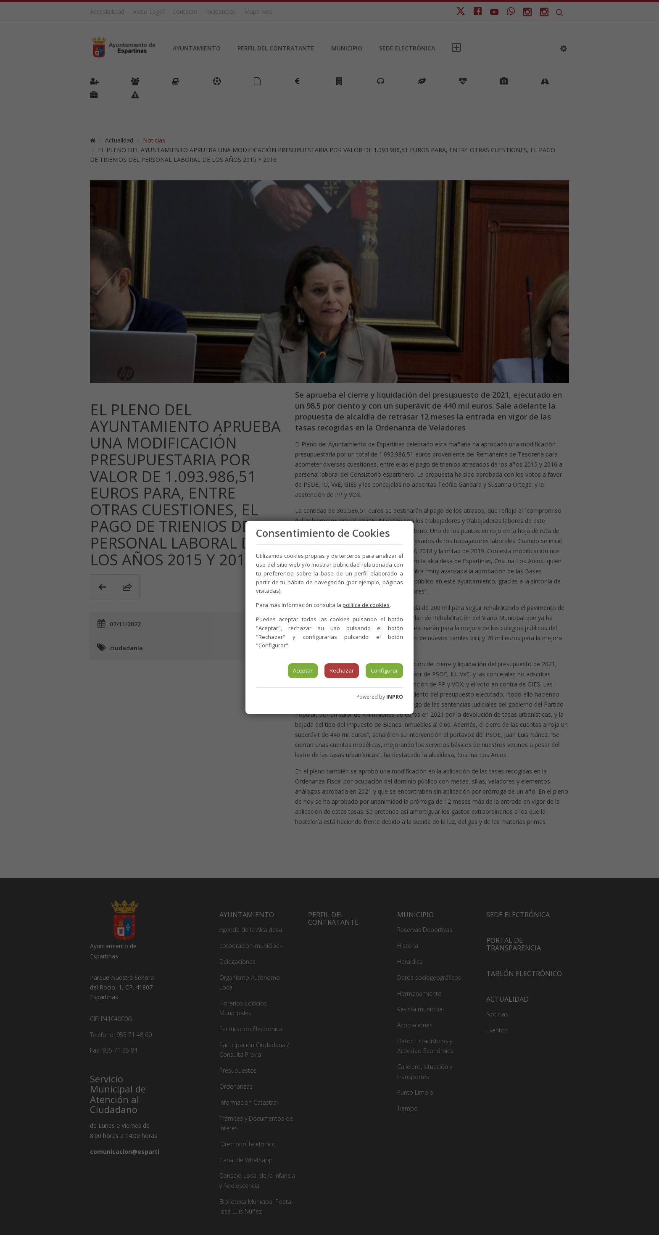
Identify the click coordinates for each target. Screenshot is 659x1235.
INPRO (394, 696)
